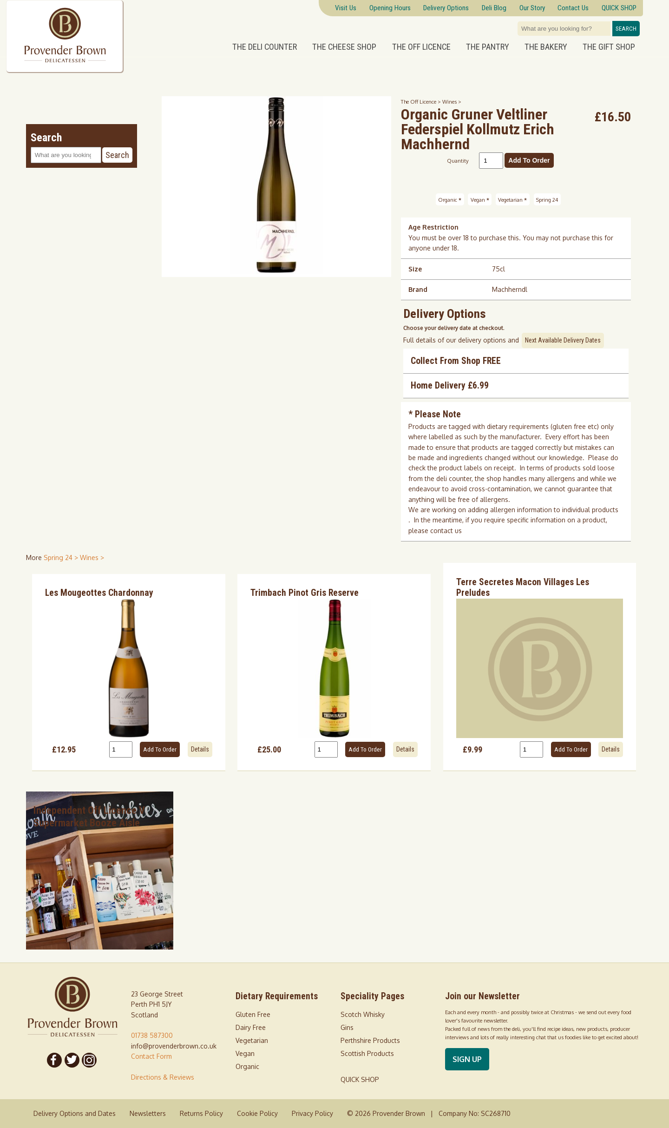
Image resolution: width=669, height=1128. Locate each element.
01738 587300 (152, 1035)
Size (415, 269)
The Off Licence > (421, 101)
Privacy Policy (312, 1113)
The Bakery (546, 47)
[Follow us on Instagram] (89, 1060)
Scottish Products (367, 1053)
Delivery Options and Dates (74, 1113)
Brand (417, 289)
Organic (449, 199)
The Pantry (487, 47)
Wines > (451, 101)
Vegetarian (512, 199)
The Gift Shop (609, 47)
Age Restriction (433, 227)
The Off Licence (421, 47)
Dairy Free (251, 1027)
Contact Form (151, 1056)
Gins (347, 1027)
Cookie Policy (257, 1113)
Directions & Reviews (162, 1077)
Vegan (480, 199)
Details (200, 749)
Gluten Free (253, 1014)
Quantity (458, 160)
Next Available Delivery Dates (563, 340)
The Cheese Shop (344, 47)
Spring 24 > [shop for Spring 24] (62, 557)
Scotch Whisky (363, 1014)
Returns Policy (201, 1113)
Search (626, 28)
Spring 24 (547, 199)
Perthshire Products (370, 1040)
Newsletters (148, 1113)
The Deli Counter (264, 47)
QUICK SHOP (360, 1079)
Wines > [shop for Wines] (92, 557)
